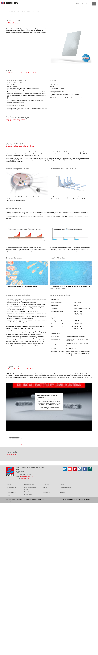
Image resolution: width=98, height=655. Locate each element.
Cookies (9, 501)
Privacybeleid (27, 499)
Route (8, 495)
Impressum (62, 492)
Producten (44, 487)
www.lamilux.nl (25, 478)
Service (44, 490)
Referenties (27, 491)
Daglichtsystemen (11, 487)
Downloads (63, 490)
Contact (77, 3)
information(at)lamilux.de (26, 476)
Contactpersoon (28, 494)
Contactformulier (11, 492)
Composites (10, 490)
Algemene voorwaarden (66, 487)
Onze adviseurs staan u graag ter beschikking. (18, 444)
